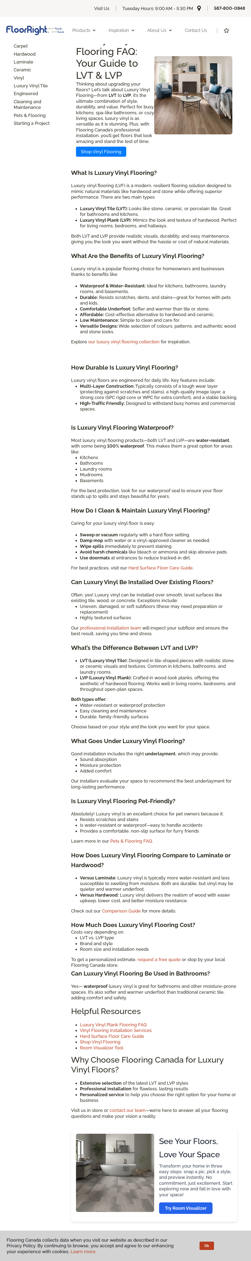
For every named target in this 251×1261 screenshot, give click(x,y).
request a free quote (159, 959)
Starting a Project (32, 123)
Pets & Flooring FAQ (131, 841)
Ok (206, 1246)
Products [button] (84, 30)
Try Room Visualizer (186, 1208)
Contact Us (196, 30)
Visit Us (101, 8)
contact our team (128, 1110)
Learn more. (83, 1251)
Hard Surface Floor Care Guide (160, 567)
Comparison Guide (121, 911)
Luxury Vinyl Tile (31, 85)
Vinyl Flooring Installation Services (116, 1030)
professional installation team (110, 627)
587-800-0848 (229, 8)
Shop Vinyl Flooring (101, 151)
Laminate (23, 61)
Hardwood (25, 54)
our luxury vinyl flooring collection (124, 341)
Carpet (21, 46)
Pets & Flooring (30, 115)
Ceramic (22, 69)
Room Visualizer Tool (101, 1047)
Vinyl (19, 77)
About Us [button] (159, 30)
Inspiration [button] (122, 30)
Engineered (26, 93)
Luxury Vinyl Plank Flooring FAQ (113, 1024)
